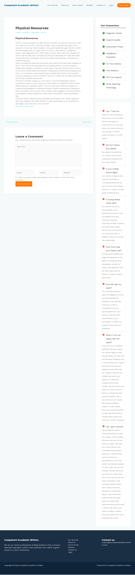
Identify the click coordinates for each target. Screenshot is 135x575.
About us (66, 5)
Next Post (88, 122)
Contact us (101, 5)
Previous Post (11, 122)
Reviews (90, 5)
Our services (54, 5)
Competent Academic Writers (21, 5)
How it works (78, 5)
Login (111, 5)
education (36, 32)
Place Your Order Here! (25, 106)
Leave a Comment (23, 32)
